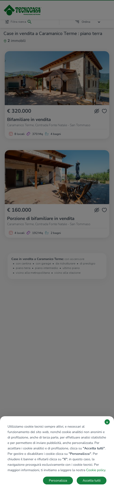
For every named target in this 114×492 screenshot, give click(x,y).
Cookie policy (95, 470)
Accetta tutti (92, 480)
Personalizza (58, 480)
